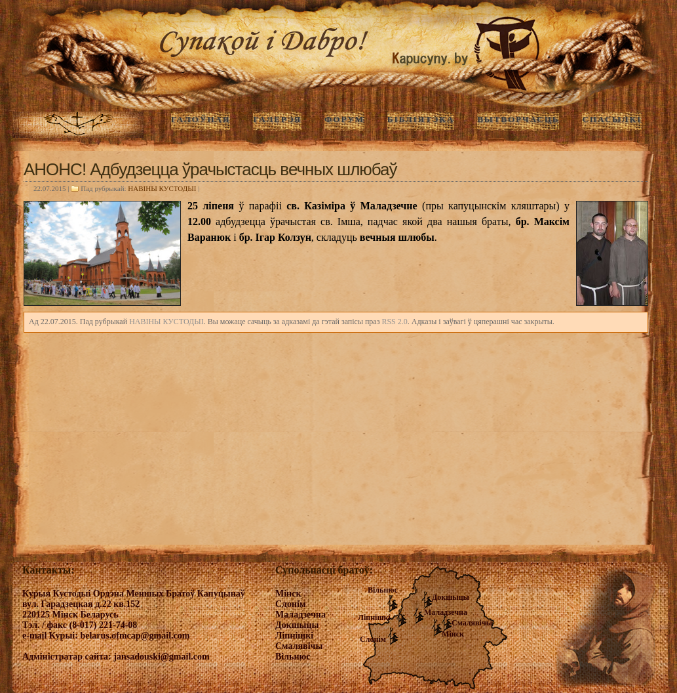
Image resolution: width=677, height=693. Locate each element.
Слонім (373, 639)
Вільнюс (383, 590)
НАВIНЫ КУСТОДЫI (162, 188)
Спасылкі (612, 119)
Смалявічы (472, 622)
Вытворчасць (518, 119)
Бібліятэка (420, 119)
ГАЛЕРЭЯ (277, 119)
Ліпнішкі (374, 617)
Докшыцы (450, 597)
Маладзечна (445, 612)
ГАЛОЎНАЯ (200, 119)
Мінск (453, 634)
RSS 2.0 (394, 321)
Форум (344, 119)
